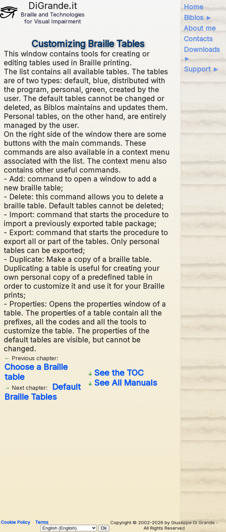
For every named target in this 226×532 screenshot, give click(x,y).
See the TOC (119, 373)
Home (193, 7)
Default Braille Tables (42, 392)
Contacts (198, 39)
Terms (41, 522)
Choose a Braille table (36, 372)
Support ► (201, 69)
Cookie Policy (15, 522)
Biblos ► (198, 17)
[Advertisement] (88, 458)
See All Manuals (125, 383)
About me (200, 28)
